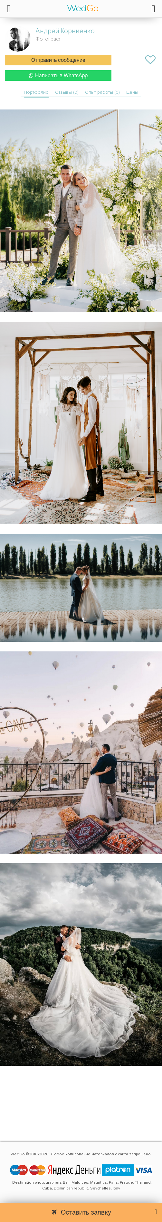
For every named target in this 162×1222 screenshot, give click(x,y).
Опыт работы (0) (102, 92)
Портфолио (36, 92)
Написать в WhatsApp (58, 75)
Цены (132, 92)
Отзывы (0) (67, 92)
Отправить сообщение (58, 60)
